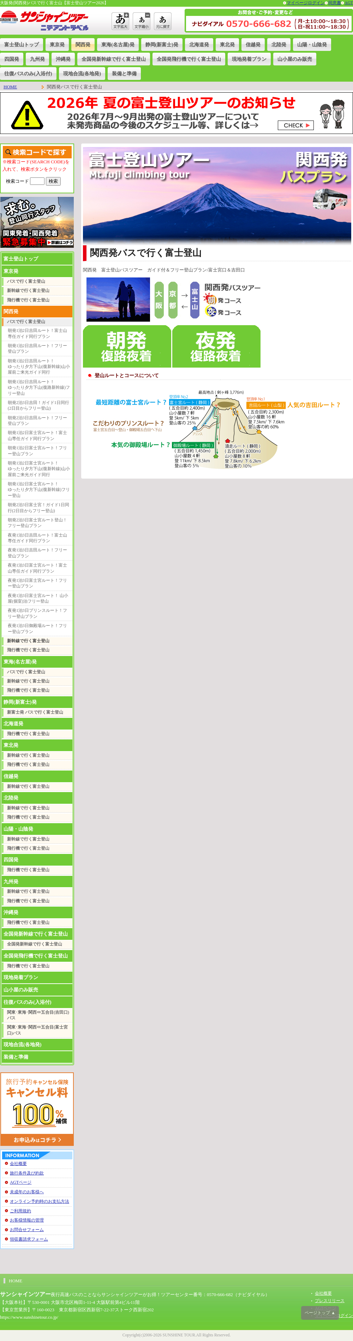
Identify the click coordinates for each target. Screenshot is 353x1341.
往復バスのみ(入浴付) (28, 73)
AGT (349, 3)
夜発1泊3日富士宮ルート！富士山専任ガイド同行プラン (37, 568)
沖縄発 (63, 59)
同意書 (334, 3)
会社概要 (18, 1163)
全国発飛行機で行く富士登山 (189, 59)
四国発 (11, 59)
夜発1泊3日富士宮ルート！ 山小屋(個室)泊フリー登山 (38, 598)
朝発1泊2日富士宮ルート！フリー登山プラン (37, 451)
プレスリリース (330, 1301)
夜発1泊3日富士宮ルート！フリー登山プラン (37, 583)
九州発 (37, 59)
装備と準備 (124, 73)
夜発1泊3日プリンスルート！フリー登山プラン (37, 613)
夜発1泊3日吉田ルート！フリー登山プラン (37, 553)
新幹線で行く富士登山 (28, 290)
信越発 (253, 44)
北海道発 (199, 44)
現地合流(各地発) (82, 73)
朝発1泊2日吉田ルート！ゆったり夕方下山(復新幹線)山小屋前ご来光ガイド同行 (39, 367)
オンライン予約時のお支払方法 (39, 1201)
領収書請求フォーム (29, 1239)
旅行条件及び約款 (27, 1173)
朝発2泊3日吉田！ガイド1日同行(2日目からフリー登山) (38, 405)
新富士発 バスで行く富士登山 (35, 712)
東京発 (57, 44)
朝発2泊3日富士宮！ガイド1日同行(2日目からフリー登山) (38, 508)
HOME (10, 86)
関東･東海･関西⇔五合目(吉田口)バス (38, 1015)
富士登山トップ (21, 44)
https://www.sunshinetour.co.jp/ (29, 1317)
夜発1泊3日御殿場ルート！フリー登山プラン (37, 628)
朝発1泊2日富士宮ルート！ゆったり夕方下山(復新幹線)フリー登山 (39, 490)
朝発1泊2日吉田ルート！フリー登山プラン (37, 349)
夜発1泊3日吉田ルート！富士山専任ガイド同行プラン (37, 538)
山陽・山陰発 (312, 44)
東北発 (227, 44)
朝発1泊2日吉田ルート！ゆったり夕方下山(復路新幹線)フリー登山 (39, 388)
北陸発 (278, 44)
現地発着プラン (249, 59)
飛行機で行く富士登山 (28, 300)
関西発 (83, 44)
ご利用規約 (20, 1210)
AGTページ (20, 1182)
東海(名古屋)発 (117, 44)
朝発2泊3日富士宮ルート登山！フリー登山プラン (37, 523)
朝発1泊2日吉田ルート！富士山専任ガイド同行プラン (37, 333)
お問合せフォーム (27, 1229)
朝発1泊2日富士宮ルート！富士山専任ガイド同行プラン (37, 436)
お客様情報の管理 (27, 1220)
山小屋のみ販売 (294, 59)
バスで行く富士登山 (26, 281)
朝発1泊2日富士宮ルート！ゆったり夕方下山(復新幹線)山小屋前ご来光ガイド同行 (39, 469)
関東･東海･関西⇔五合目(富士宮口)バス (37, 1030)
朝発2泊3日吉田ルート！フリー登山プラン (37, 421)
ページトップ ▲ (320, 1312)
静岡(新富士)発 (162, 44)
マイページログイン (306, 3)
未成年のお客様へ (27, 1191)
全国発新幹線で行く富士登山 (114, 59)
